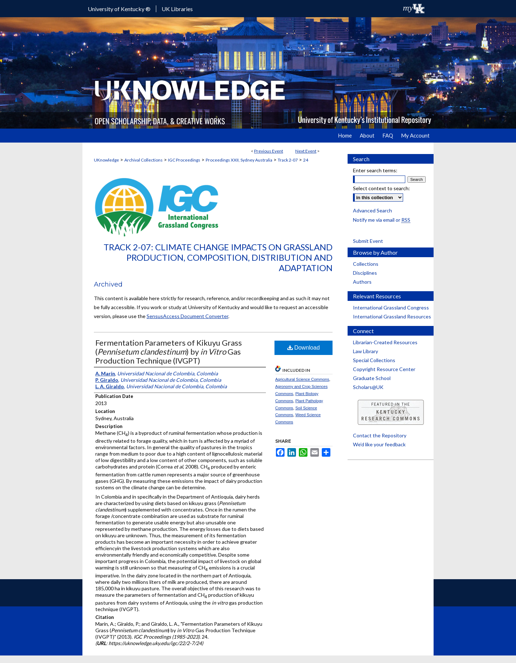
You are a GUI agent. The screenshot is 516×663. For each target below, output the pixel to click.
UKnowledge (106, 160)
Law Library (365, 351)
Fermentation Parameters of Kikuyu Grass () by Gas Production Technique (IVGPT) (168, 351)
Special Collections (374, 360)
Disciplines (365, 273)
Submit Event (368, 241)
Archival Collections (143, 160)
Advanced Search (372, 210)
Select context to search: (381, 188)
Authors (362, 282)
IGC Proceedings (184, 160)
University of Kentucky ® (119, 8)
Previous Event (268, 151)
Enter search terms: (375, 170)
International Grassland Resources (392, 316)
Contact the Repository (379, 435)
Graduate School (372, 378)
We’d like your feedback (379, 444)
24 (305, 160)
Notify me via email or (381, 220)
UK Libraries (177, 8)
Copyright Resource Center (384, 369)
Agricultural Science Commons (302, 379)
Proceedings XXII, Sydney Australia (239, 160)
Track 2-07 (288, 160)
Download (303, 348)
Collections (365, 264)
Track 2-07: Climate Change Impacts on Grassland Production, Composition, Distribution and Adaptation (218, 257)
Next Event (305, 151)
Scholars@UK (368, 387)
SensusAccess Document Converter (187, 316)
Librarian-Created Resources (385, 342)
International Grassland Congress (391, 307)
